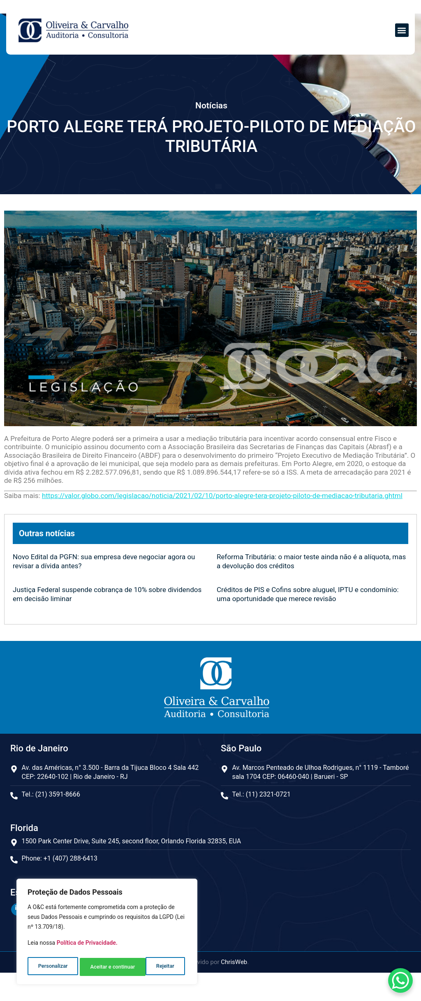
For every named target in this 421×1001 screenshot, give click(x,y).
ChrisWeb (234, 961)
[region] (106, 934)
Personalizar (52, 967)
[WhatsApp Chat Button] (400, 980)
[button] (402, 30)
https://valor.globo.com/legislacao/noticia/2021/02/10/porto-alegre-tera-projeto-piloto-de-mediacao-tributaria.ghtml (222, 495)
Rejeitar (99, 967)
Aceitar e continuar (153, 967)
